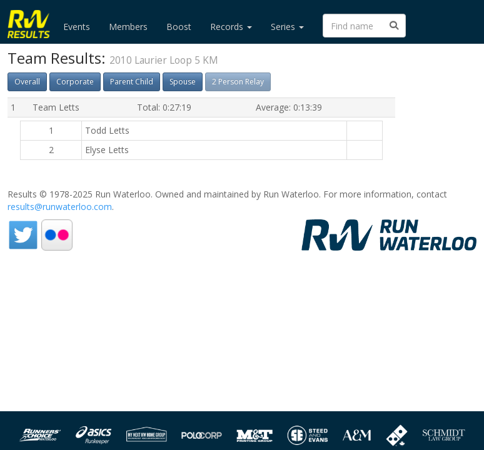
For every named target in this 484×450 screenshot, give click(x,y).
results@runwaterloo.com (60, 206)
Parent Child (131, 81)
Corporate (75, 81)
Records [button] (231, 26)
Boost (178, 26)
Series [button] (287, 26)
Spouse (182, 81)
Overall (27, 81)
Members (128, 26)
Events (76, 26)
